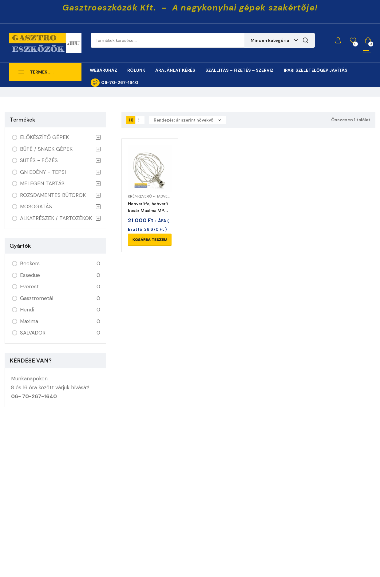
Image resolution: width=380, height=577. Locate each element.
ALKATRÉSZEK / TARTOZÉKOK (56, 218)
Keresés (305, 40)
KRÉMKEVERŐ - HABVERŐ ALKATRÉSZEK (163, 196)
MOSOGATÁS (36, 206)
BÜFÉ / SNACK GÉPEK (46, 149)
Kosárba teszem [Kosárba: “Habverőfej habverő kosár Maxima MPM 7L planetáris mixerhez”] (150, 240)
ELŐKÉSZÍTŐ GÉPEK (44, 137)
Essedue (30, 275)
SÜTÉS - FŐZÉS (39, 160)
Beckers (30, 263)
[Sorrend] (187, 120)
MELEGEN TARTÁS (42, 183)
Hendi (27, 309)
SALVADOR (33, 332)
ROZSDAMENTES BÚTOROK (53, 195)
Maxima (29, 321)
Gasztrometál (36, 298)
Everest (29, 286)
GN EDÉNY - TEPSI (43, 172)
